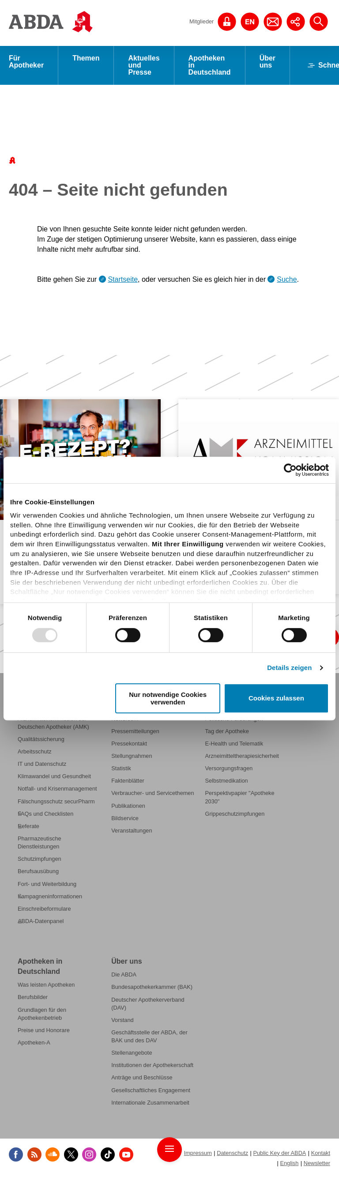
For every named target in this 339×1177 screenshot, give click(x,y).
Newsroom (124, 718)
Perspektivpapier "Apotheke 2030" (239, 797)
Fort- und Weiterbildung (47, 884)
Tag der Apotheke (227, 731)
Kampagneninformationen (50, 896)
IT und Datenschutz (42, 764)
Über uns (267, 61)
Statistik (121, 768)
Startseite (123, 279)
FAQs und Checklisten (45, 813)
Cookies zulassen (276, 698)
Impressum (198, 1153)
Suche (287, 279)
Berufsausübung (38, 871)
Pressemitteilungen (135, 731)
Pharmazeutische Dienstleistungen (39, 843)
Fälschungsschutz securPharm (56, 801)
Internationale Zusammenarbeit (150, 1102)
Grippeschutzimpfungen (234, 813)
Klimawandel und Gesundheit (54, 776)
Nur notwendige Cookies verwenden (168, 698)
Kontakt (320, 1153)
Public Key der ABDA (279, 1153)
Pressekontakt (129, 743)
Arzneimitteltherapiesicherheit (242, 756)
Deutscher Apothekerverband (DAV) (147, 1003)
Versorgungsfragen (228, 768)
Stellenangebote (131, 1053)
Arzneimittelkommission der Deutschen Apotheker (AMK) (53, 722)
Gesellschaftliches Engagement (150, 1090)
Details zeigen (289, 667)
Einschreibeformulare (44, 908)
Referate (28, 826)
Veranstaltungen (131, 830)
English (289, 1163)
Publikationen (128, 805)
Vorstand (122, 1020)
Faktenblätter (127, 781)
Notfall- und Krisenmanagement (57, 789)
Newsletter (317, 1163)
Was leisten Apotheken (46, 985)
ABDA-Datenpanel (41, 921)
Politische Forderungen (234, 718)
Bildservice (125, 818)
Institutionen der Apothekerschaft (152, 1065)
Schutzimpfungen (39, 859)
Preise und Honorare (44, 1030)
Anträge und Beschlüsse (141, 1078)
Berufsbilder (33, 997)
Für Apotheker (26, 61)
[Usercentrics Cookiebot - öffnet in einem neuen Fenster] (290, 470)
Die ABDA (123, 975)
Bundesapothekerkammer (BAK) (151, 987)
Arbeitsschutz (35, 752)
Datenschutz (232, 1153)
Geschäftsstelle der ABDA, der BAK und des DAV (149, 1036)
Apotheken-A (34, 1043)
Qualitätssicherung (41, 739)
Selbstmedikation (226, 781)
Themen (85, 58)
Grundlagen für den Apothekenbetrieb (42, 1014)
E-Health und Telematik (234, 743)
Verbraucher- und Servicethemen (152, 793)
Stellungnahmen (131, 756)
